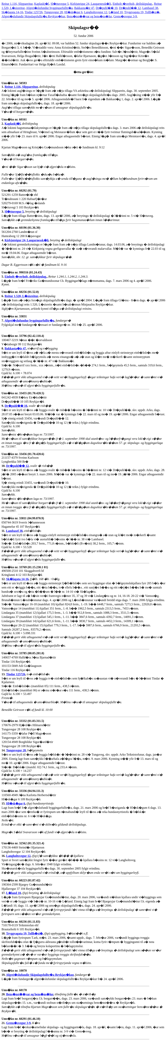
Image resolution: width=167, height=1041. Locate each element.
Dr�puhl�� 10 (106, 8)
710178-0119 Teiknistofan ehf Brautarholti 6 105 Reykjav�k (21, 927)
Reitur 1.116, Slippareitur (17, 3)
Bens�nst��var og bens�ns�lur (89, 16)
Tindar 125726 (34, 12)
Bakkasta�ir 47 (84, 8)
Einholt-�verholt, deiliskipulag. (132, 3)
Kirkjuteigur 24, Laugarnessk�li (90, 3)
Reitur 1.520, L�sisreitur (21, 296)
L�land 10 (116, 12)
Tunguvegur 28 (53, 12)
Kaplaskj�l (41, 3)
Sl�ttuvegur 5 (60, 3)
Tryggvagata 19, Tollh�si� (142, 12)
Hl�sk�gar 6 (73, 12)
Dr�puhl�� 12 (130, 8)
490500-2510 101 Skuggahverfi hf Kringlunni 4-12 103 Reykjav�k (25, 573)
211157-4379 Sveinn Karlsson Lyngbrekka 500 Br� (23, 459)
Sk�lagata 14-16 (12, 12)
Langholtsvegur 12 (95, 12)
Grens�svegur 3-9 (125, 16)
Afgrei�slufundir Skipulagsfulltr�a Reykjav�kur (33, 16)
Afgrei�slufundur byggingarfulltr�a (49, 8)
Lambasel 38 (150, 8)
